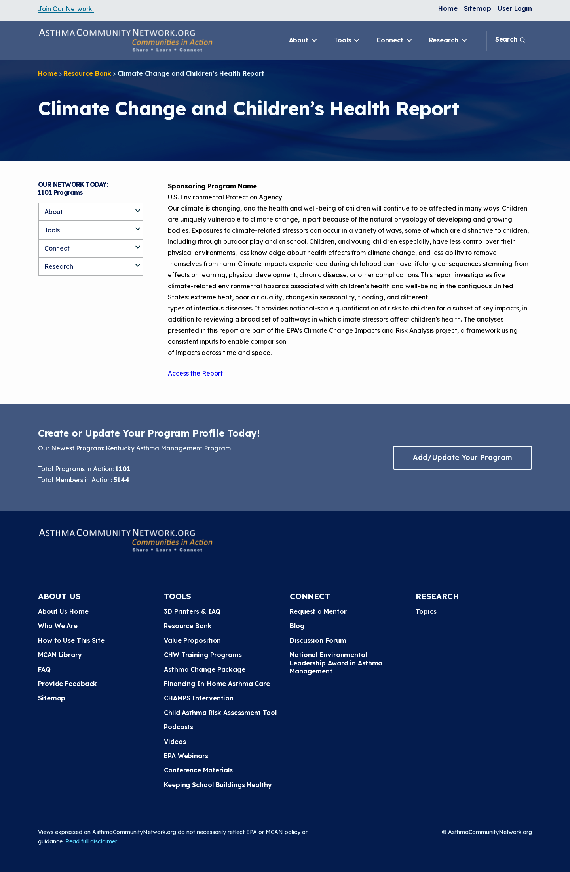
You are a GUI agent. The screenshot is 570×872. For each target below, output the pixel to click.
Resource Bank (88, 73)
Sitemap (477, 8)
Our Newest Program (70, 448)
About (303, 40)
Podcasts (178, 727)
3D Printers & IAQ (192, 611)
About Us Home (63, 611)
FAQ (44, 669)
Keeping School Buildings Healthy (218, 785)
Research (448, 40)
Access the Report (195, 373)
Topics (426, 611)
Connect (394, 40)
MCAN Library (60, 655)
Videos (175, 742)
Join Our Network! (66, 9)
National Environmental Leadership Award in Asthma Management (336, 663)
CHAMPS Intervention (199, 698)
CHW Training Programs (203, 655)
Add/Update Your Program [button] (462, 457)
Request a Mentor (318, 611)
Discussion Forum (318, 640)
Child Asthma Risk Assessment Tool (220, 713)
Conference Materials (198, 770)
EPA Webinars (186, 756)
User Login (515, 8)
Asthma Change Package (204, 669)
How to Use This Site (71, 640)
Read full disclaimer (91, 841)
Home (448, 8)
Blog (297, 626)
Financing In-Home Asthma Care (217, 684)
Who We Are (58, 626)
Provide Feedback (67, 684)
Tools (347, 40)
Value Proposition (192, 640)
